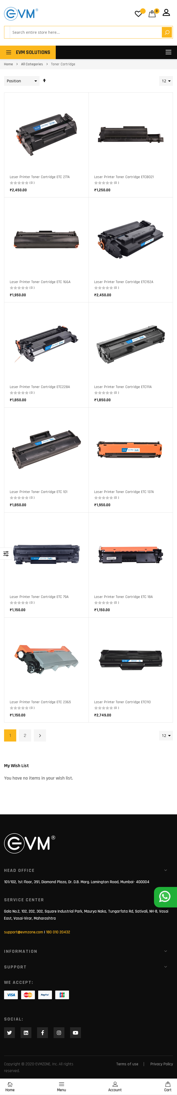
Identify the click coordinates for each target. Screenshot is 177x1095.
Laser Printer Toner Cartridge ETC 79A (39, 596)
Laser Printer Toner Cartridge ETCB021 (124, 177)
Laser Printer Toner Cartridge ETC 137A (124, 491)
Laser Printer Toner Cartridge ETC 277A (40, 177)
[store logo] (21, 14)
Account (115, 1087)
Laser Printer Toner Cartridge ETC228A (40, 387)
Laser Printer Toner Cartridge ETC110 (122, 702)
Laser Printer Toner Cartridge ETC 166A (40, 282)
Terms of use (127, 1064)
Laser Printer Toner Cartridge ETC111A (123, 387)
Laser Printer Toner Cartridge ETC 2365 (40, 702)
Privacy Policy (161, 1064)
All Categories (32, 64)
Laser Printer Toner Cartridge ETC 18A (123, 596)
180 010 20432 (58, 932)
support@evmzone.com (23, 932)
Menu (61, 1087)
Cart (168, 1087)
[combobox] (85, 32)
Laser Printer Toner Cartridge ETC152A (123, 282)
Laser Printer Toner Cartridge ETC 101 (38, 491)
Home (9, 64)
